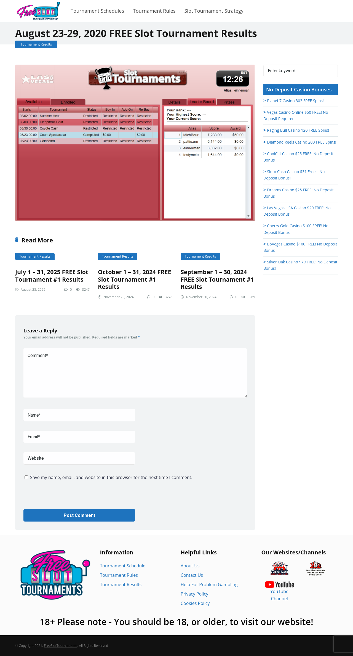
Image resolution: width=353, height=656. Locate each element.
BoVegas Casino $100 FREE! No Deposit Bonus (300, 247)
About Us (190, 566)
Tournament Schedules (97, 10)
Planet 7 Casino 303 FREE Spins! (295, 100)
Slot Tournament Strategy (213, 10)
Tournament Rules (154, 10)
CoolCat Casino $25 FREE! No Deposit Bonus (298, 157)
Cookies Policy (195, 603)
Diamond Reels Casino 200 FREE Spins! (301, 142)
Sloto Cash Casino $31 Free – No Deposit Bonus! (294, 175)
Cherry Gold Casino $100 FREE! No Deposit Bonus (295, 229)
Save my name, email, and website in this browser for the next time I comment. (111, 477)
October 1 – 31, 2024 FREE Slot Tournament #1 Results (134, 279)
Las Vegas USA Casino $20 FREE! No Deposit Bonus (297, 211)
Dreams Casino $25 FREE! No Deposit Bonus (298, 193)
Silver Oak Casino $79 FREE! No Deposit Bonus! (300, 265)
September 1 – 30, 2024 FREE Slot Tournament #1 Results (217, 279)
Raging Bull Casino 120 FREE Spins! (298, 130)
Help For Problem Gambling (209, 584)
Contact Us (192, 575)
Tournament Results (36, 44)
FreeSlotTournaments (60, 645)
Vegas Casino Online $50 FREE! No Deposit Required (295, 115)
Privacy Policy (194, 594)
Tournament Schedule (123, 566)
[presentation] (65, 498)
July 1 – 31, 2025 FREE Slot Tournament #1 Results (51, 275)
